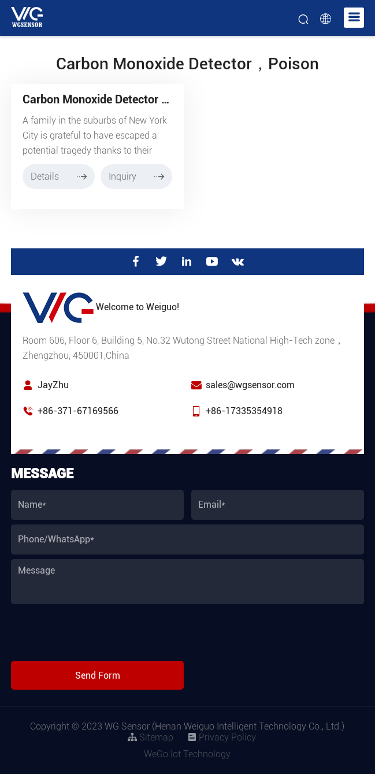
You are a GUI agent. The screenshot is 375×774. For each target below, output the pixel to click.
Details (59, 176)
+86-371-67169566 (78, 410)
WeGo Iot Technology (187, 754)
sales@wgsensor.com (250, 384)
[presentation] (99, 633)
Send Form (97, 675)
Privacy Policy (221, 737)
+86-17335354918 (244, 410)
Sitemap (150, 737)
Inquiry (137, 176)
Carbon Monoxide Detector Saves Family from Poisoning (166, 99)
